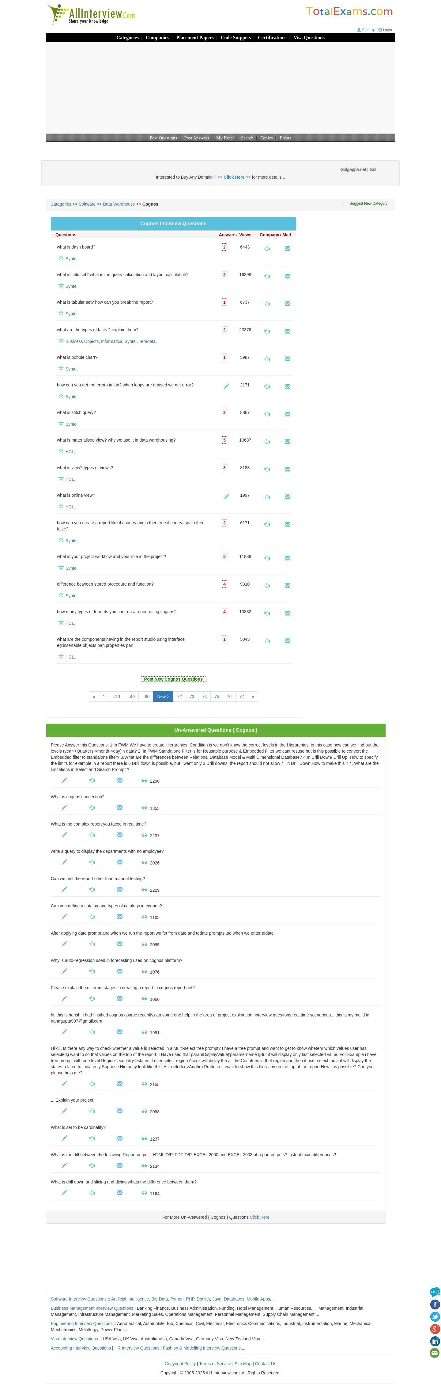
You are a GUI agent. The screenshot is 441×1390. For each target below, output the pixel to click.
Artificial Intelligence (130, 1299)
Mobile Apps (258, 1299)
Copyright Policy (180, 1363)
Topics (267, 137)
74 (204, 696)
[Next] (253, 696)
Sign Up (365, 30)
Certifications (272, 37)
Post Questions (163, 137)
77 (241, 696)
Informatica (111, 341)
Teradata (147, 341)
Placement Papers (195, 37)
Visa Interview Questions (74, 1338)
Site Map (243, 1363)
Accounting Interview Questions (81, 1348)
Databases (234, 1299)
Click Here (260, 1217)
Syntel (71, 258)
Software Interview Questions (79, 1299)
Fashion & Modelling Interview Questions (202, 1348)
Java (216, 1299)
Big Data (159, 1299)
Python (177, 1299)
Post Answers (196, 137)
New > (163, 696)
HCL (70, 451)
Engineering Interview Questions (82, 1323)
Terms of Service (215, 1363)
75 (216, 696)
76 (229, 696)
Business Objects (82, 341)
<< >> (234, 177)
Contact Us (265, 1363)
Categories (127, 37)
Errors (286, 137)
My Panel (225, 137)
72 (179, 696)
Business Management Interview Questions (92, 1308)
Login (384, 30)
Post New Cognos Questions (173, 679)
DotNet (203, 1299)
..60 (145, 696)
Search (247, 137)
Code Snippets (236, 37)
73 (192, 696)
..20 (116, 696)
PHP (190, 1299)
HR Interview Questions (137, 1348)
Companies (157, 37)
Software (87, 204)
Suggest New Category (368, 203)
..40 (131, 696)
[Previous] (94, 696)
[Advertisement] (220, 88)
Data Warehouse (119, 204)
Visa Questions (309, 37)
